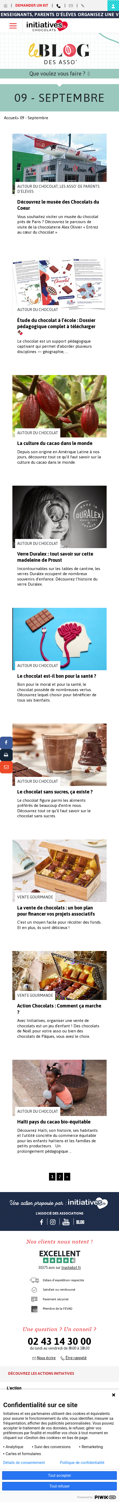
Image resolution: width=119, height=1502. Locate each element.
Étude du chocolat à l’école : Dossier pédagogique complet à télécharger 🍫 (56, 326)
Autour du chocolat (37, 310)
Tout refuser (59, 1486)
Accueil (10, 117)
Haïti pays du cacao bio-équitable (53, 1122)
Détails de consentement (24, 1462)
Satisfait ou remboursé (59, 1289)
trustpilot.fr (71, 1267)
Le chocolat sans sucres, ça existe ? (55, 792)
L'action (14, 1388)
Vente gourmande (35, 897)
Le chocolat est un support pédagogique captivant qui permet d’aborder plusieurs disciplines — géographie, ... (54, 346)
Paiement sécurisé (55, 1299)
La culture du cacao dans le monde (54, 443)
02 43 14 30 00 (59, 1341)
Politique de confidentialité (82, 1462)
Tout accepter (59, 1475)
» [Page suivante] (67, 1176)
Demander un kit (32, 5)
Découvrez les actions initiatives (41, 1373)
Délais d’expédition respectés (63, 1280)
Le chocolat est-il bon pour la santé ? (56, 676)
